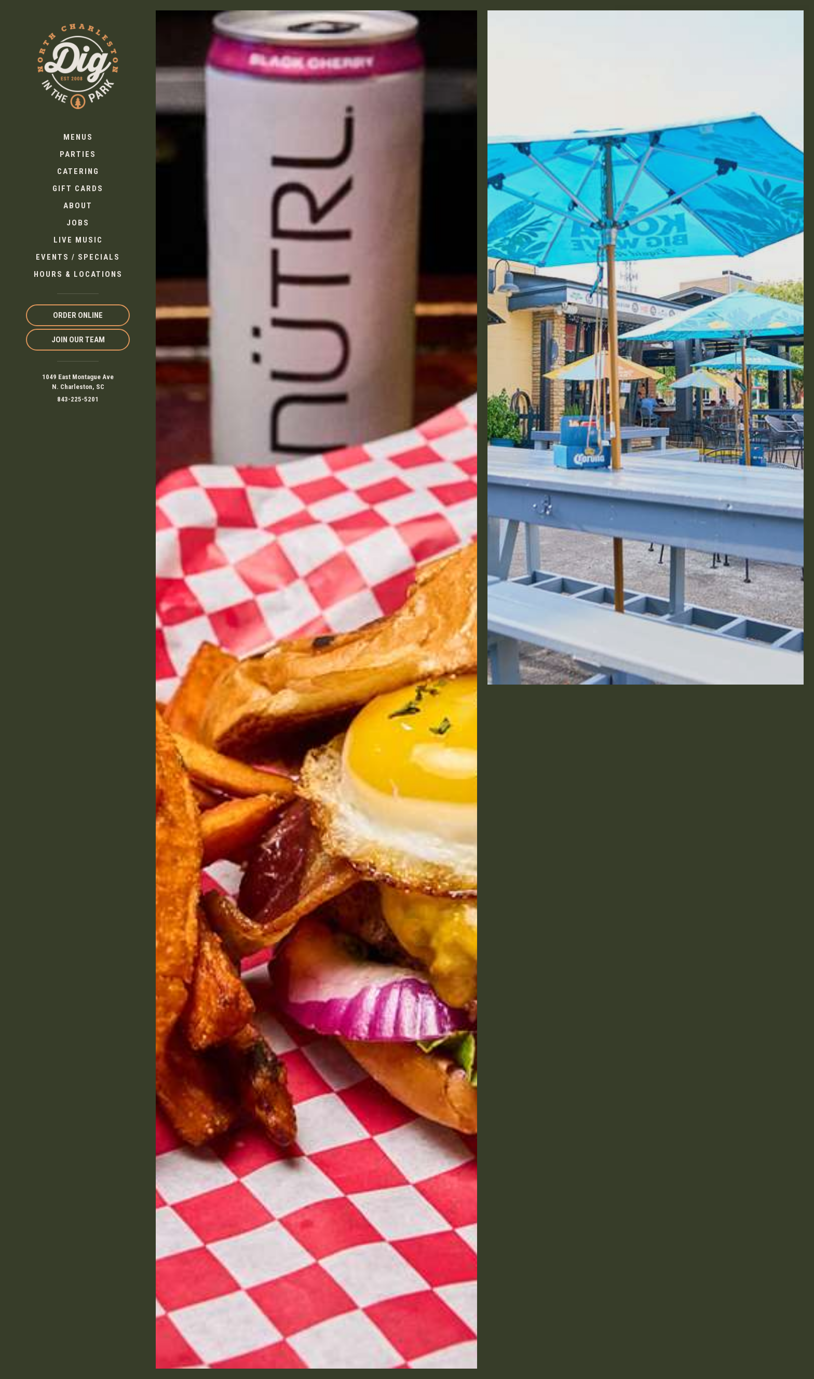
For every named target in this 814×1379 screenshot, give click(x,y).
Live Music (78, 240)
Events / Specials (78, 257)
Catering (78, 171)
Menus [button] (78, 137)
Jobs (77, 222)
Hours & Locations (78, 274)
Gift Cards (77, 188)
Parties (78, 154)
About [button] (77, 205)
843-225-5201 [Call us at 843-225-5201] (78, 399)
